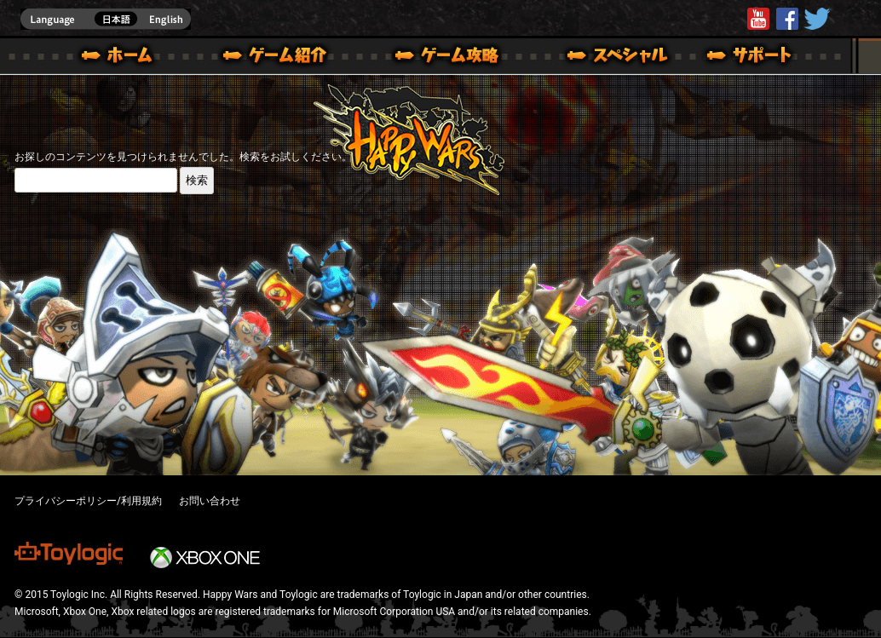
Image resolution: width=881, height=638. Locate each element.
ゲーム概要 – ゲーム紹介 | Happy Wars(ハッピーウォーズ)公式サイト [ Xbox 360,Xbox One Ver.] (280, 58)
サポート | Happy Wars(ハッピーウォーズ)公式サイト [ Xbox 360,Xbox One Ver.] (750, 58)
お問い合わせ (209, 501)
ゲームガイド (437, 58)
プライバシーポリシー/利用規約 (88, 501)
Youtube (758, 18)
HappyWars (787, 18)
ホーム (123, 58)
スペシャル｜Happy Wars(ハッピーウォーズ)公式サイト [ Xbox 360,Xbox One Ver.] (593, 58)
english (105, 19)
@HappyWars (816, 18)
